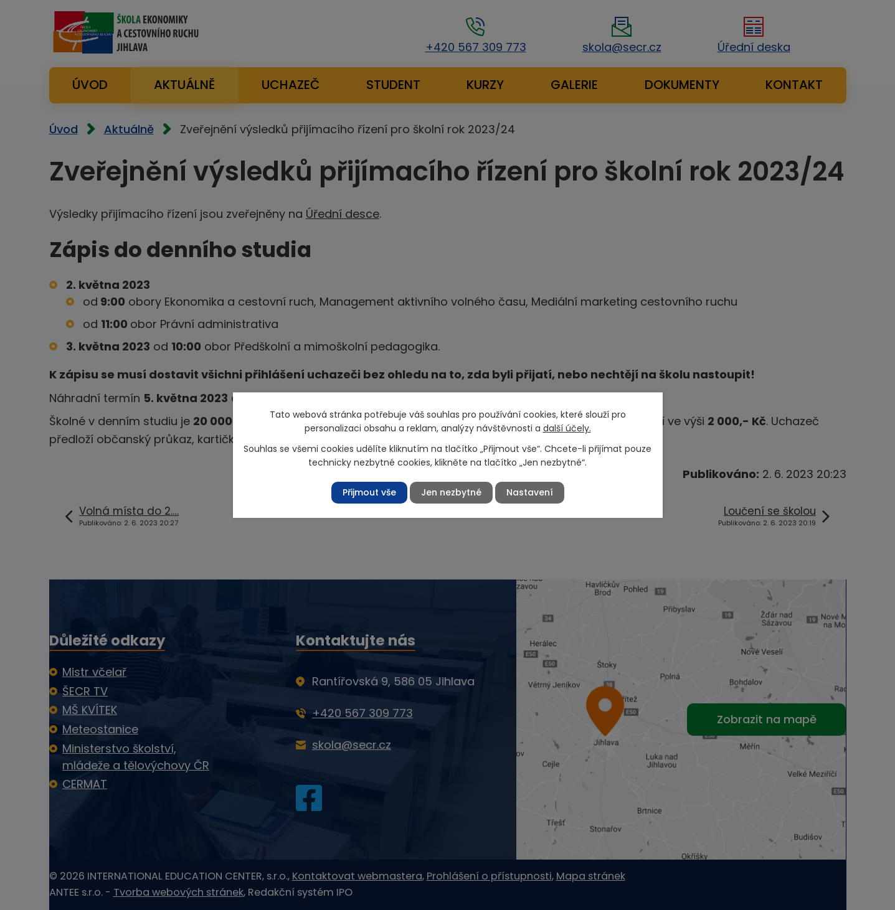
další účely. (567, 428)
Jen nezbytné (451, 492)
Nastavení (529, 492)
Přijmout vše (369, 492)
